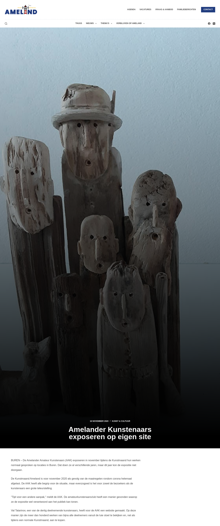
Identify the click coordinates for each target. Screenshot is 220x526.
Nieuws (92, 23)
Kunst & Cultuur (121, 421)
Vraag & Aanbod (164, 9)
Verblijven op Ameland (131, 23)
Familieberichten (186, 9)
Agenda (131, 9)
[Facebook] (209, 23)
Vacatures (145, 9)
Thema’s (107, 23)
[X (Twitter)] (214, 23)
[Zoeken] (6, 23)
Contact (208, 9)
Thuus (78, 23)
